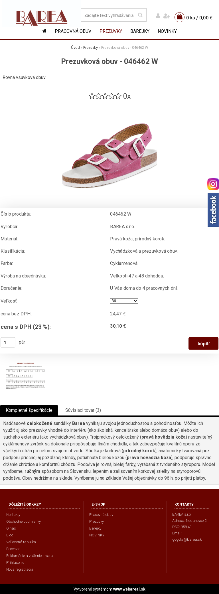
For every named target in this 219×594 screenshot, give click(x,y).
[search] (140, 15)
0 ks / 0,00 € (199, 18)
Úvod (75, 47)
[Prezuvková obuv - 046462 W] (109, 103)
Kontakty (13, 514)
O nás (11, 528)
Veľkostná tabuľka (21, 542)
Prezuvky (111, 31)
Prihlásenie (15, 562)
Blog (9, 535)
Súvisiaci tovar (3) (83, 410)
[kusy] (8, 342)
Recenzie (13, 549)
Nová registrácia (19, 569)
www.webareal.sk (129, 589)
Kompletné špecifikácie (29, 410)
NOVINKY (167, 31)
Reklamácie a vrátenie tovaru (29, 556)
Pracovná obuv (73, 31)
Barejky (139, 31)
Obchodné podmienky (23, 521)
